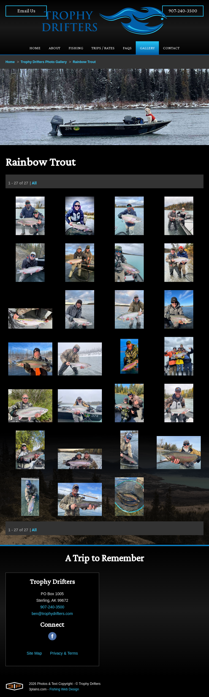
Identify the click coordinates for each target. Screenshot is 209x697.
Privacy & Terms (64, 653)
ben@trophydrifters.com (52, 613)
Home (10, 62)
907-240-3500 (183, 10)
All (34, 183)
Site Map (34, 653)
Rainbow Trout (84, 62)
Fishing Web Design (64, 689)
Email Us (26, 10)
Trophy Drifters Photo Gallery (44, 62)
